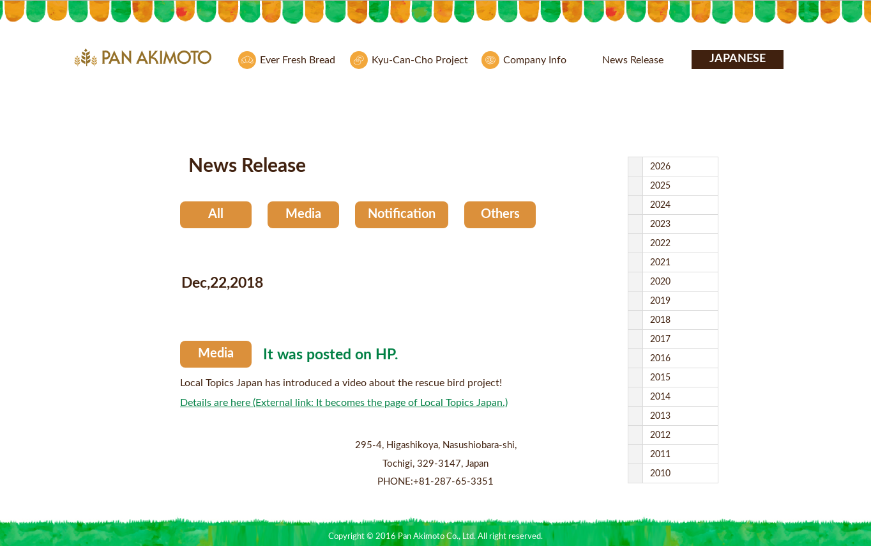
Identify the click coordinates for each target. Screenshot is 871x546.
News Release (632, 60)
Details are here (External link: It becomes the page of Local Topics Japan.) (344, 403)
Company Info (534, 60)
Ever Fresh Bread (297, 60)
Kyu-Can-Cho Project (420, 60)
